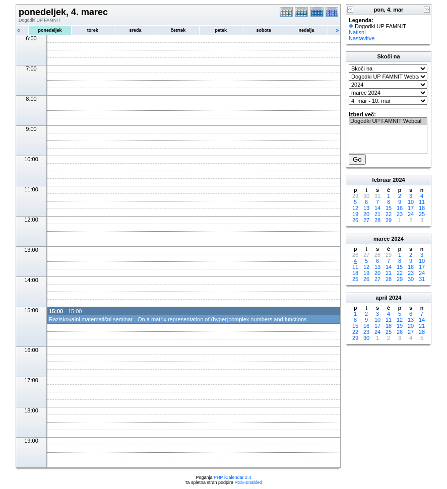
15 (389, 208)
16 (400, 208)
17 (411, 208)
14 (377, 208)
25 (422, 214)
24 (411, 214)
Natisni (357, 32)
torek (92, 30)
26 (355, 220)
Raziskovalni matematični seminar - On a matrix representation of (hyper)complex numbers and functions (178, 319)
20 (366, 214)
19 (355, 214)
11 (422, 202)
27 (366, 220)
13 (366, 208)
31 (422, 279)
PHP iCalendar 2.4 (232, 477)
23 (400, 214)
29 (389, 220)
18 (422, 208)
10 (411, 202)
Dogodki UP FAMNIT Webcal (388, 121)
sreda (136, 30)
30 (411, 279)
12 (355, 208)
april (382, 298)
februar (381, 180)
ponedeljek (49, 30)
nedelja (306, 30)
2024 (399, 180)
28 (377, 220)
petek (221, 30)
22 (389, 214)
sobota (263, 30)
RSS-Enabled (249, 482)
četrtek (178, 30)
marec (381, 239)
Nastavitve (361, 38)
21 (377, 214)
